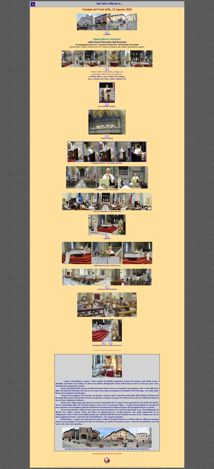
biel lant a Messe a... (109, 3)
